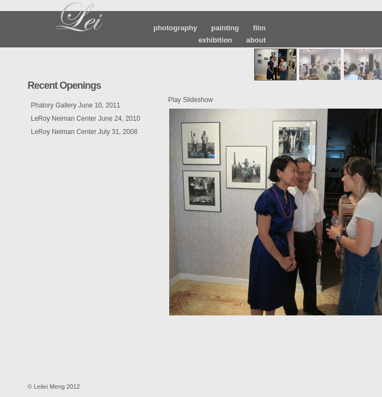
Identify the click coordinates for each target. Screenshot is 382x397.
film (259, 28)
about (256, 40)
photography (175, 28)
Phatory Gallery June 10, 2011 (75, 105)
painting (225, 28)
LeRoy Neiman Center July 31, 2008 (84, 132)
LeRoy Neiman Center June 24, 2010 (85, 118)
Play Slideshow (190, 100)
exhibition (215, 40)
